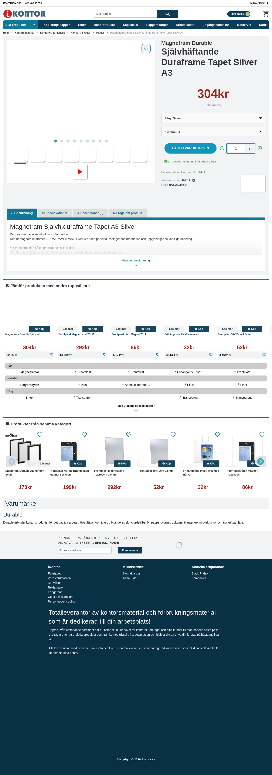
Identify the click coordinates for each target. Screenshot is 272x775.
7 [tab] (93, 141)
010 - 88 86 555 (33, 3)
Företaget (54, 573)
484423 (187, 180)
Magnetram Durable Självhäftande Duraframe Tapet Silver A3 (147, 32)
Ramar (100, 32)
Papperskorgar (157, 25)
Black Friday (200, 573)
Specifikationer (54, 213)
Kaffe (263, 25)
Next (260, 461)
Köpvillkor (54, 582)
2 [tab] (62, 141)
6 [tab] (87, 141)
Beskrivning (22, 213)
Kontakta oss (12, 3)
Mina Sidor (259, 3)
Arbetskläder (185, 25)
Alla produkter (20, 25)
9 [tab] (106, 141)
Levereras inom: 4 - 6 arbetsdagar (194, 161)
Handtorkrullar (104, 25)
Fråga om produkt (127, 213)
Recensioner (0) (90, 213)
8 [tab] (100, 141)
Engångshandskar (216, 25)
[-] (222, 148)
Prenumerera (130, 550)
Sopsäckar (130, 25)
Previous (11, 461)
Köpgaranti (55, 592)
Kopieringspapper (57, 25)
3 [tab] (68, 141)
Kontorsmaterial (24, 32)
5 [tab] (81, 141)
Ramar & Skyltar (80, 32)
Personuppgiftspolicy (61, 601)
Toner (82, 25)
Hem (6, 32)
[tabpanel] (81, 89)
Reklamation (56, 587)
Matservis (244, 25)
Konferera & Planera (52, 32)
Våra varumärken (59, 578)
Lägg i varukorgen (190, 148)
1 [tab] (55, 141)
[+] (260, 148)
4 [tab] (74, 141)
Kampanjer (199, 578)
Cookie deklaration (60, 597)
